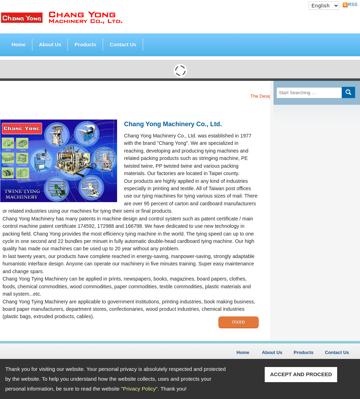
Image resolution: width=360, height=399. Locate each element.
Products (85, 43)
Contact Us (123, 44)
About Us (50, 44)
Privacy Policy (139, 389)
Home (19, 44)
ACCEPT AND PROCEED (301, 374)
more (238, 322)
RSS (351, 4)
